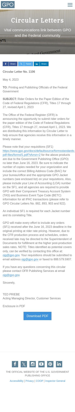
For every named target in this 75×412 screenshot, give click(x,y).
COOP (39, 380)
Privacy (30, 380)
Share (9, 64)
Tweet (24, 64)
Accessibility (16, 380)
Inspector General (55, 380)
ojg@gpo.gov (11, 255)
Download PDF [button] (37, 316)
